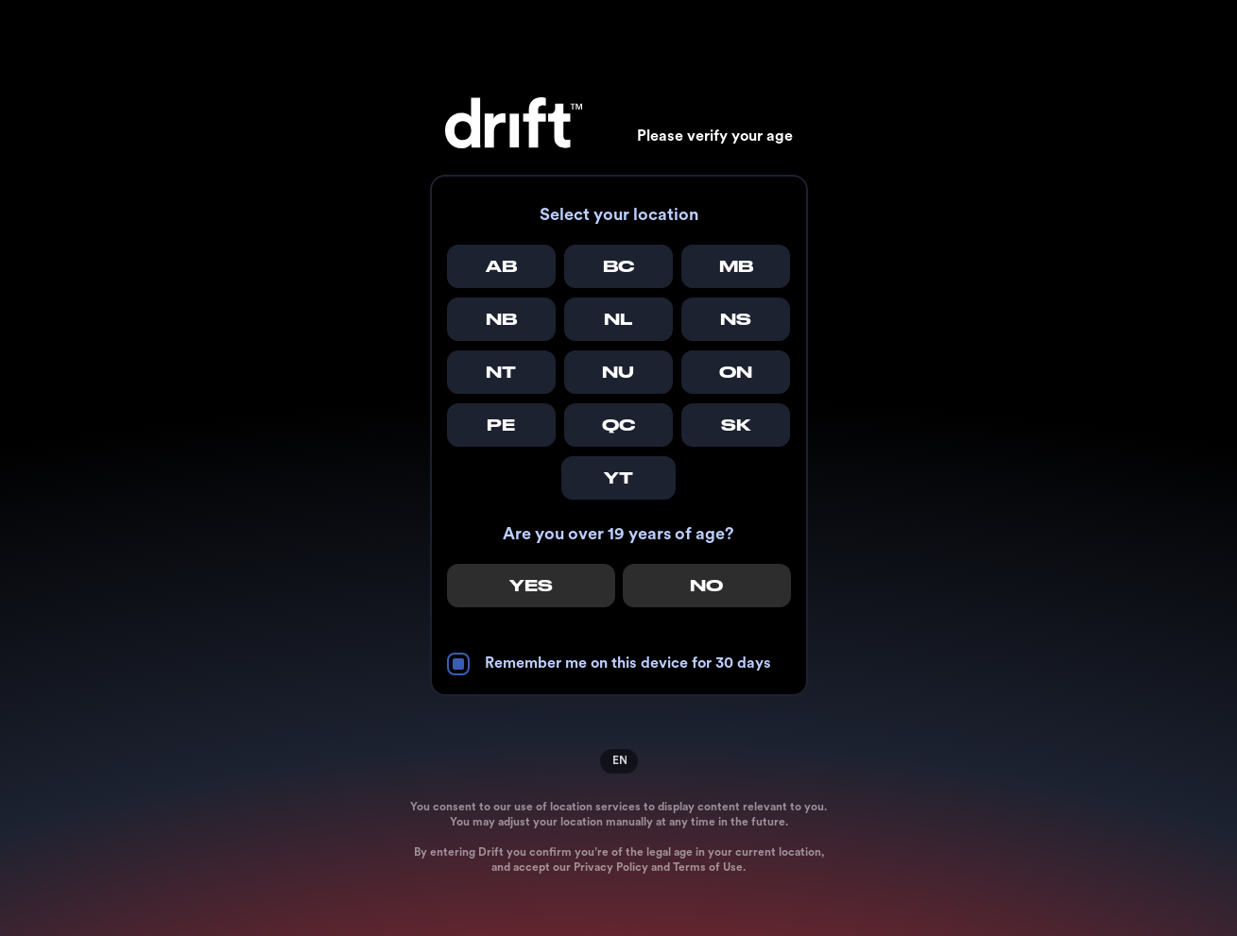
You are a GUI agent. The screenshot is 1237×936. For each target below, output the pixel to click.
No (706, 585)
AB (501, 266)
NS (735, 319)
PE (501, 425)
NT (501, 372)
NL (618, 319)
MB (736, 266)
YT (618, 477)
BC (618, 266)
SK (735, 425)
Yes (531, 585)
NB (501, 319)
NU (618, 372)
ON (735, 372)
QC (618, 425)
